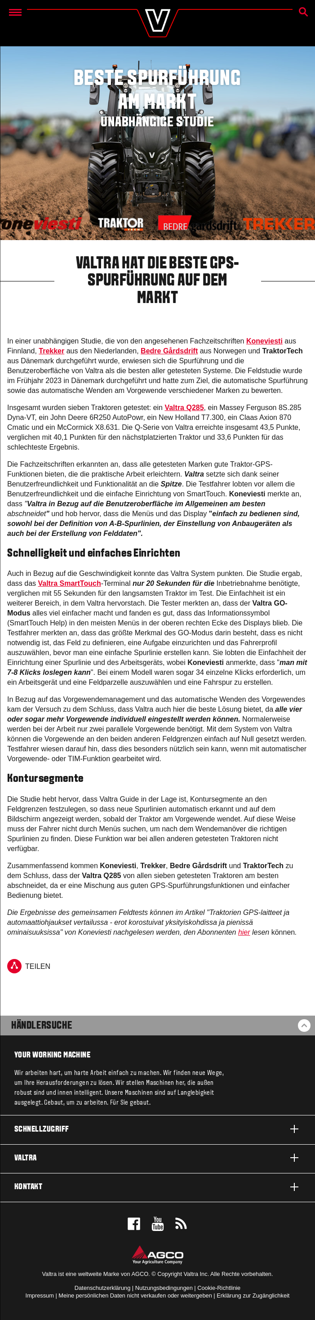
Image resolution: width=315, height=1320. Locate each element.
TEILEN (28, 966)
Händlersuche (41, 1026)
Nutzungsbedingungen (164, 1287)
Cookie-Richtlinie (218, 1287)
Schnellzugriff (157, 1129)
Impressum (40, 1295)
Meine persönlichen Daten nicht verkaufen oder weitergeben (135, 1295)
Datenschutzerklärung (102, 1287)
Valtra (157, 1157)
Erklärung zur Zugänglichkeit (253, 1295)
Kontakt (157, 1187)
